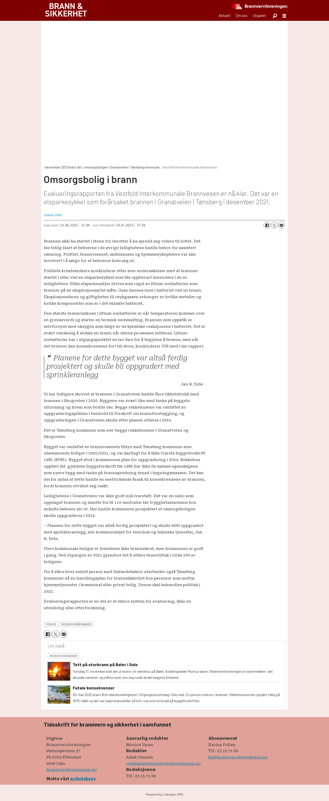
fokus (51, 624)
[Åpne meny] (284, 15)
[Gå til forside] (66, 10)
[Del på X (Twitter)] (274, 225)
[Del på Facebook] (267, 225)
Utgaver (259, 15)
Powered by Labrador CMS (164, 794)
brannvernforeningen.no (71, 769)
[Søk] (274, 15)
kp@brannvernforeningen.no (238, 757)
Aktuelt (224, 15)
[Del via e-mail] (281, 225)
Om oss (241, 15)
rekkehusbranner (76, 624)
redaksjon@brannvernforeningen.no (163, 763)
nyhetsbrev (83, 779)
